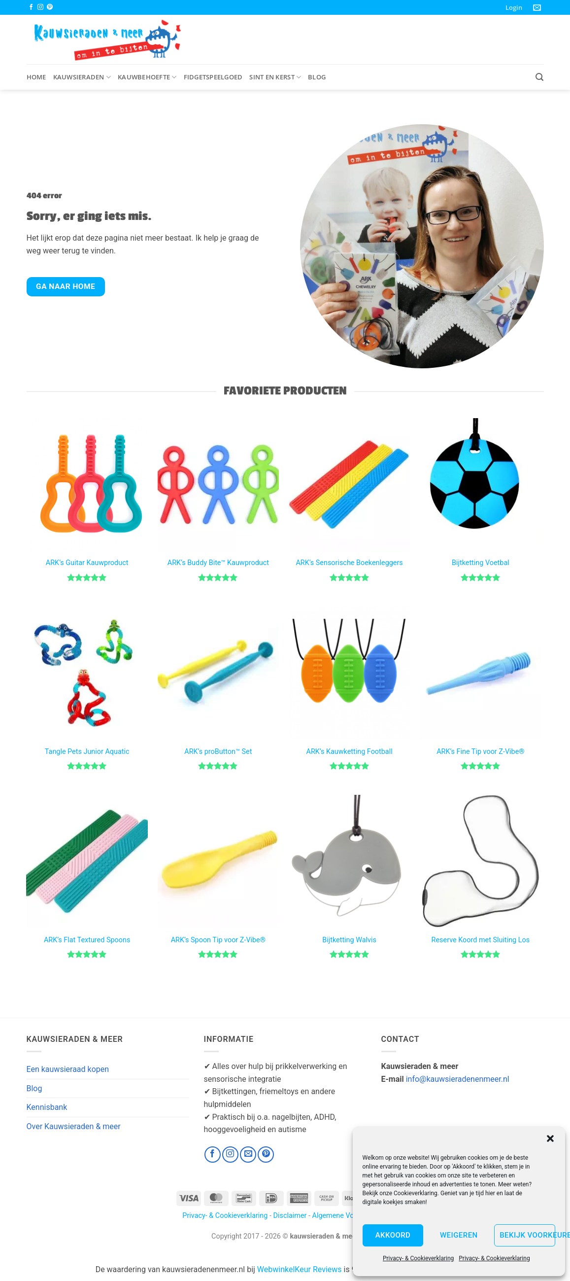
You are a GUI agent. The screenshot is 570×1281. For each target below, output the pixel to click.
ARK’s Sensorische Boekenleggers (349, 563)
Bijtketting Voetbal (480, 563)
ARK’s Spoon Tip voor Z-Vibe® (218, 940)
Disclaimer (290, 1215)
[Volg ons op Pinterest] (50, 7)
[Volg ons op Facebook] (31, 7)
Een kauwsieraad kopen (68, 1069)
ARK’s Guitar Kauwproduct (87, 563)
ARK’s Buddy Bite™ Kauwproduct (218, 563)
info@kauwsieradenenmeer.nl (457, 1079)
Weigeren (459, 1235)
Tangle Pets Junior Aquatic (87, 751)
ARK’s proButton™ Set (218, 751)
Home (36, 76)
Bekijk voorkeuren (527, 1235)
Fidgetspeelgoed (213, 76)
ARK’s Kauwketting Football (349, 751)
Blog (317, 76)
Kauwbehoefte (147, 77)
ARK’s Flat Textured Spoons (87, 940)
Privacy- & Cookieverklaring (418, 1258)
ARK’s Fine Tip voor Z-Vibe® (480, 751)
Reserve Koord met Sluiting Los (481, 940)
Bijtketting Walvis (349, 940)
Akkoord (393, 1235)
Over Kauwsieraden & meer (74, 1126)
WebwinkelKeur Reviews (299, 1269)
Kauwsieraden (82, 77)
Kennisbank (47, 1107)
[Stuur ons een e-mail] (248, 1154)
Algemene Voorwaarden (350, 1215)
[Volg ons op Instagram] (40, 7)
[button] (550, 1138)
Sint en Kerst (275, 77)
